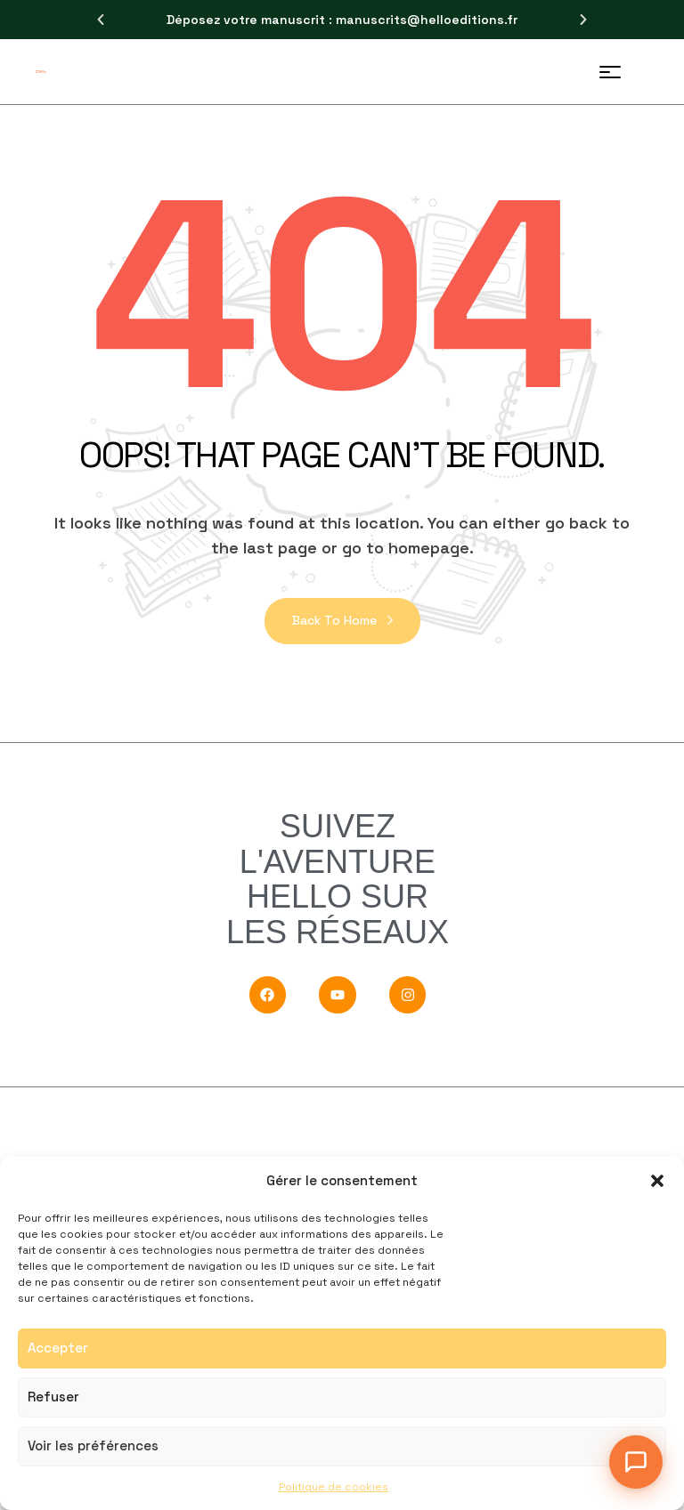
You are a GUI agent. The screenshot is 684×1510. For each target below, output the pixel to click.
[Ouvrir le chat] (636, 1462)
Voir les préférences (93, 1445)
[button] (657, 1181)
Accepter (58, 1347)
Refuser (53, 1396)
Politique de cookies (333, 1487)
